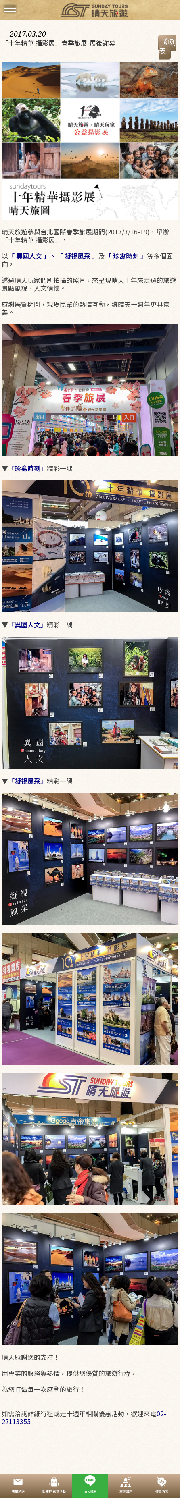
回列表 (167, 46)
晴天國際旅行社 (90, 11)
